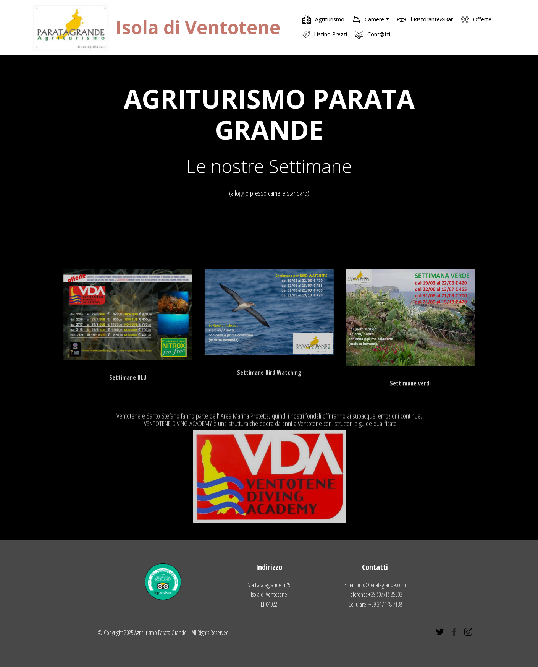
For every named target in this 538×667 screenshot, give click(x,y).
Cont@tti (372, 34)
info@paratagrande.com (382, 585)
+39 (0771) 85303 (385, 594)
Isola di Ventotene (198, 27)
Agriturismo (323, 19)
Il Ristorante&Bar (425, 19)
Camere (368, 19)
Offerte (476, 19)
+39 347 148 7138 (385, 604)
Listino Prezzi (324, 34)
